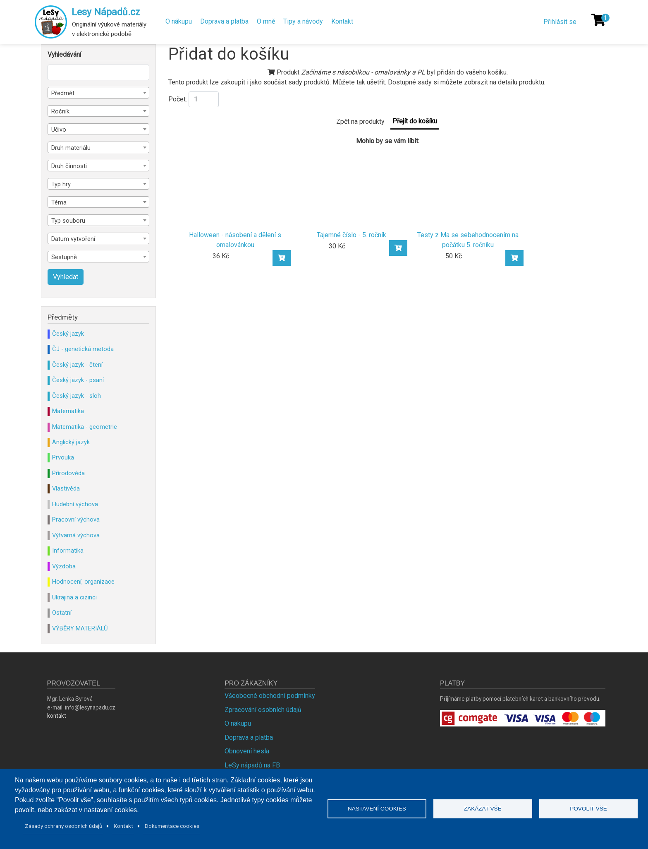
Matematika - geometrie (84, 427)
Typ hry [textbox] (61, 184)
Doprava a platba (224, 21)
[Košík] (598, 20)
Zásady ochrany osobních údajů (64, 826)
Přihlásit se (559, 22)
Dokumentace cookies (172, 826)
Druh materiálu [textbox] (71, 148)
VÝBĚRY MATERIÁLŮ (80, 628)
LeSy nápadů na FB (252, 765)
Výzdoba (64, 566)
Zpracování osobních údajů (263, 710)
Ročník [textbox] (60, 111)
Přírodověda (68, 473)
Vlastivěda (66, 488)
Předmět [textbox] (62, 93)
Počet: (177, 99)
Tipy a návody (303, 21)
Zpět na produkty (360, 121)
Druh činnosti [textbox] (69, 166)
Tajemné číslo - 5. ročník (351, 235)
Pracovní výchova (76, 519)
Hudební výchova (75, 504)
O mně (266, 21)
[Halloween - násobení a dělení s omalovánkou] (235, 188)
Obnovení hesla (247, 751)
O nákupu (178, 21)
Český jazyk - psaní (78, 380)
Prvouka (63, 457)
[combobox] (98, 93)
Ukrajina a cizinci (74, 597)
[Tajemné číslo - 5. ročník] (351, 188)
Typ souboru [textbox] (68, 220)
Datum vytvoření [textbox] (73, 239)
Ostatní (62, 612)
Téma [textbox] (59, 202)
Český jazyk (68, 333)
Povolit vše (588, 809)
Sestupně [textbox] (64, 257)
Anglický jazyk (71, 442)
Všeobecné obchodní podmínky (270, 696)
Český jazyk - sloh (76, 395)
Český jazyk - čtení (77, 364)
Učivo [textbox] (58, 129)
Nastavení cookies (377, 809)
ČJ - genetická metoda (83, 349)
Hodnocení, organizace (83, 581)
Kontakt (342, 21)
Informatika (68, 550)
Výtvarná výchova (76, 535)
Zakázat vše (483, 809)
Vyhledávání (64, 54)
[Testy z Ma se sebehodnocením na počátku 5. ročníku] (468, 188)
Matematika (68, 411)
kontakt (56, 715)
